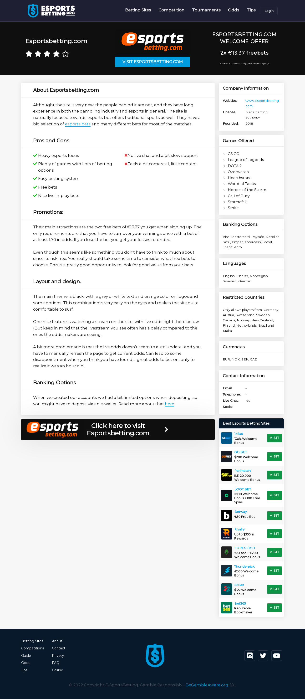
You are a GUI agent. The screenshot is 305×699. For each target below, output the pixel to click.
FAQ (54, 662)
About (56, 641)
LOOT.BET (242, 489)
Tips (251, 10)
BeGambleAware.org (207, 683)
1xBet (238, 434)
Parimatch (242, 471)
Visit (274, 438)
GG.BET (240, 452)
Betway (240, 512)
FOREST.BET (244, 548)
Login (269, 11)
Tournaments (206, 10)
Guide (26, 655)
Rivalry (239, 529)
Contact (57, 648)
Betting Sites (138, 10)
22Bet (239, 585)
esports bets (78, 124)
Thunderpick (244, 566)
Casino (56, 669)
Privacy (56, 655)
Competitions (32, 648)
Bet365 (240, 603)
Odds (233, 10)
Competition (171, 10)
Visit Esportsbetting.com (152, 62)
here (169, 404)
